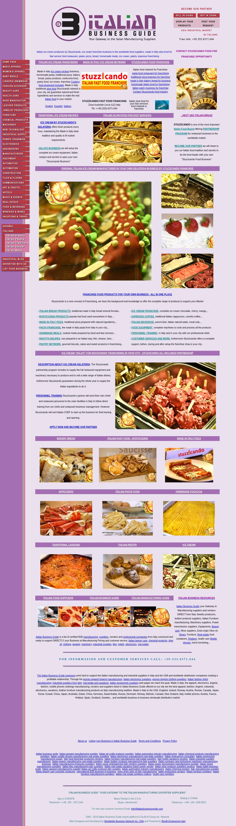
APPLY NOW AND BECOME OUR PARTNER (73, 427)
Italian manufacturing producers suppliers (73, 764)
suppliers (104, 637)
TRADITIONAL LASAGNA (66, 545)
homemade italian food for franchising (150, 84)
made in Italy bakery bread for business (150, 80)
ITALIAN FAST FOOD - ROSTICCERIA (127, 438)
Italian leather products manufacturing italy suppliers (130, 761)
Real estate (203, 634)
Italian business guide (47, 754)
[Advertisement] (128, 720)
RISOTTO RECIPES (49, 338)
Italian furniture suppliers (199, 771)
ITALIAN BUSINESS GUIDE (104, 598)
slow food (51, 88)
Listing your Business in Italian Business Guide (113, 741)
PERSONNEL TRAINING (144, 333)
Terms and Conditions (150, 741)
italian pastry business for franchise (150, 88)
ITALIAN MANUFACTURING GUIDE (150, 598)
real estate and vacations (96, 683)
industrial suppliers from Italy (67, 683)
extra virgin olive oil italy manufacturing (137, 771)
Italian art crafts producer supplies (116, 754)
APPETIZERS (66, 491)
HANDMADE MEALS (50, 333)
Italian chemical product (177, 769)
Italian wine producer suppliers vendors (175, 766)
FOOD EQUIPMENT (141, 327)
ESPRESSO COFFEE (142, 316)
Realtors (192, 639)
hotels (121, 644)
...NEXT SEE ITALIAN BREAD (196, 115)
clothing (67, 644)
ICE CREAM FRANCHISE (144, 311)
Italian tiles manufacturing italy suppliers (82, 766)
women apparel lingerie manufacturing (102, 679)
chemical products (158, 640)
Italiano (67, 106)
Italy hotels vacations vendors (173, 759)
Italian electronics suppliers (137, 679)
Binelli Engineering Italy (174, 821)
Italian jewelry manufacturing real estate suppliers (77, 761)
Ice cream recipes (60, 71)
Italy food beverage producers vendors (83, 759)
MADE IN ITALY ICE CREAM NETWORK (104, 62)
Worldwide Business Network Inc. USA (124, 821)
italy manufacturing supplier (205, 769)
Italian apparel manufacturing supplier (78, 754)
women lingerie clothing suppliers (169, 679)
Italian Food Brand (184, 129)
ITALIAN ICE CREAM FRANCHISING (58, 62)
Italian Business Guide (187, 606)
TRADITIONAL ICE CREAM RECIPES (58, 115)
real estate (143, 644)
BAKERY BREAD (66, 438)
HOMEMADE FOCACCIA (189, 491)
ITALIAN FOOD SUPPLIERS (58, 598)
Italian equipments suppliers (124, 683)
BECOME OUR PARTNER (188, 146)
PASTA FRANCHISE (50, 327)
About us (82, 741)
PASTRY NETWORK (50, 344)
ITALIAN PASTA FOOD (127, 491)
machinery (86, 644)
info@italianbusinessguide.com (147, 809)
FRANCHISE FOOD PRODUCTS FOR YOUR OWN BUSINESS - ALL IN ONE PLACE (127, 294)
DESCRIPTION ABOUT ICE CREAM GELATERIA (64, 364)
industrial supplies (102, 644)
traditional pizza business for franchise (150, 77)
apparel (76, 644)
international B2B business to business (96, 771)
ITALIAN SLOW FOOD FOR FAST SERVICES (127, 115)
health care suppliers (163, 774)
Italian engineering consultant (180, 756)
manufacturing (90, 637)
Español (58, 106)
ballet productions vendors (171, 771)
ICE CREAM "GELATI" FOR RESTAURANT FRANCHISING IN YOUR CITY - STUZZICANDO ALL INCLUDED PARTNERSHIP (127, 353)
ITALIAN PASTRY (127, 545)
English (49, 106)
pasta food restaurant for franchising (150, 73)
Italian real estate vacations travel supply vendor (128, 766)
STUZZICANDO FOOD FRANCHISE (150, 62)
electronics (131, 644)
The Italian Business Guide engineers (56, 675)
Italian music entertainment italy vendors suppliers (121, 764)
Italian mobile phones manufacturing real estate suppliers (80, 756)
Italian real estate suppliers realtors (133, 774)
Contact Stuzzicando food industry (150, 91)
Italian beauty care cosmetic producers (55, 771)
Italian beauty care (138, 640)
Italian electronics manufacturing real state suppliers (136, 756)
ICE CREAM (189, 545)
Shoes (182, 634)
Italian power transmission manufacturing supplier (173, 764)
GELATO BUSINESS (50, 148)
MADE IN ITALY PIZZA (51, 322)
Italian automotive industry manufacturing (156, 754)
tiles (115, 644)
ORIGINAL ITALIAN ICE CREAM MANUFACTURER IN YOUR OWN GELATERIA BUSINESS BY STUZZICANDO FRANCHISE (127, 168)
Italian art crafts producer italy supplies (101, 769)
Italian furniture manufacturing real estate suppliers (130, 759)
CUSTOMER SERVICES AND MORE (150, 338)
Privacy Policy (170, 741)
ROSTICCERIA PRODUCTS (53, 316)
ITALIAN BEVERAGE (142, 322)
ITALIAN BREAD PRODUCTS (55, 311)
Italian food (50, 99)
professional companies (135, 637)
